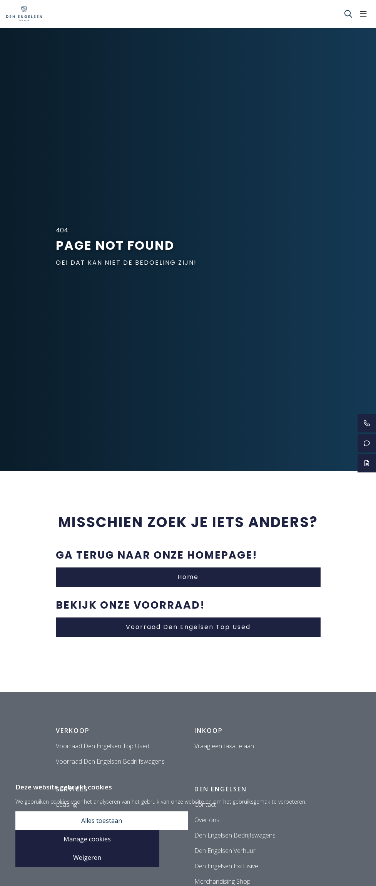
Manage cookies (87, 839)
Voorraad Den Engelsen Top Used (188, 626)
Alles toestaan (101, 820)
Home (188, 576)
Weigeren (87, 857)
